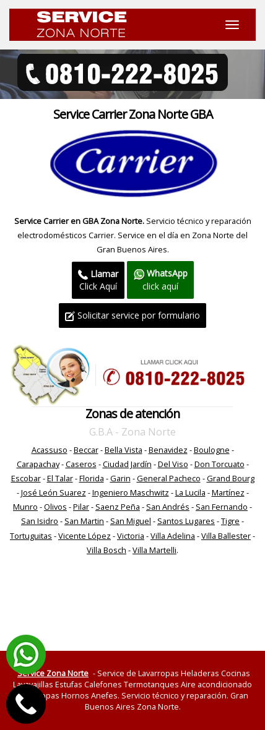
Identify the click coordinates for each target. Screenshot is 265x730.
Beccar (86, 449)
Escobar (26, 478)
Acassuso (49, 449)
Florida (91, 478)
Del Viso (173, 464)
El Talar (60, 478)
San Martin (84, 520)
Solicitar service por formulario (132, 315)
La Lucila (190, 492)
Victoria (130, 535)
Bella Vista (123, 449)
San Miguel (130, 520)
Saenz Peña (117, 506)
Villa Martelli (154, 550)
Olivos (55, 506)
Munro (25, 506)
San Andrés (167, 506)
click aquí (160, 279)
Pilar (81, 506)
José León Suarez (53, 492)
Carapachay (38, 464)
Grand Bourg (230, 478)
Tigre (230, 520)
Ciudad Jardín (127, 464)
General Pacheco (169, 478)
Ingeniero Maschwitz (130, 492)
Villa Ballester (226, 535)
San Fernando (222, 506)
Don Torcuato (219, 464)
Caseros (81, 464)
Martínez (228, 492)
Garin (120, 478)
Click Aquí (98, 280)
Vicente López (84, 535)
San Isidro (39, 520)
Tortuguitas (31, 535)
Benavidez (168, 449)
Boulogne (212, 449)
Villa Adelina (172, 535)
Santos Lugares (186, 520)
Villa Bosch (106, 550)
